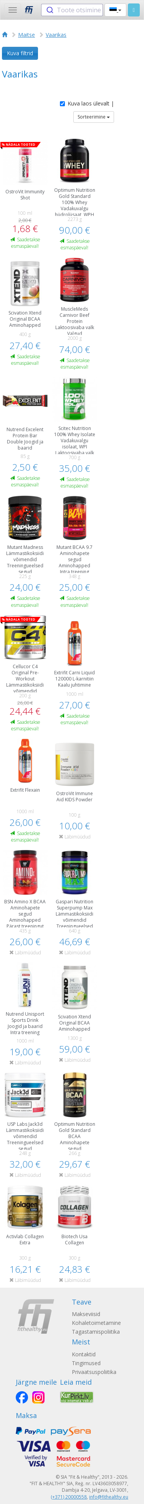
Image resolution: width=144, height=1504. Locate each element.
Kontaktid (84, 1354)
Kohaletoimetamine (96, 1322)
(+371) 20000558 (69, 1497)
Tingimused (86, 1363)
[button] (115, 9)
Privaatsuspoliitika (94, 1372)
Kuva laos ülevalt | (87, 103)
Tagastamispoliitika (96, 1331)
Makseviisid (86, 1314)
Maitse (26, 34)
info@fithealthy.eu (108, 1497)
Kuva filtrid (20, 53)
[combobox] (72, 10)
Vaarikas (56, 34)
